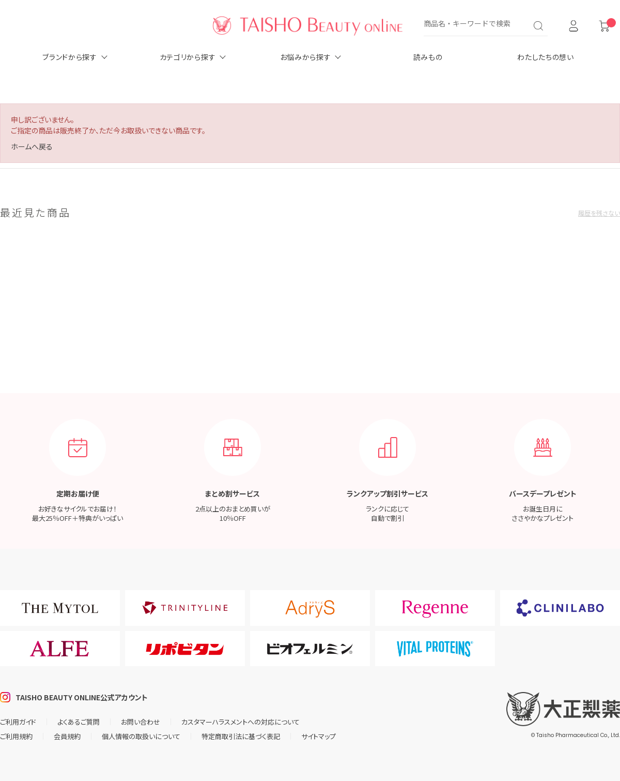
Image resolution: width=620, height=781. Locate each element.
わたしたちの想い (545, 57)
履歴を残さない (599, 212)
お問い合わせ (140, 721)
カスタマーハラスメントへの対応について (240, 721)
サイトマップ (318, 736)
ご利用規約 (16, 736)
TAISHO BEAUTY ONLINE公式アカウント (82, 697)
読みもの (428, 57)
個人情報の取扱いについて (141, 736)
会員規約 (67, 736)
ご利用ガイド (18, 721)
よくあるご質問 (78, 721)
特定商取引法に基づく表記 (241, 736)
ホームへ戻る (32, 146)
